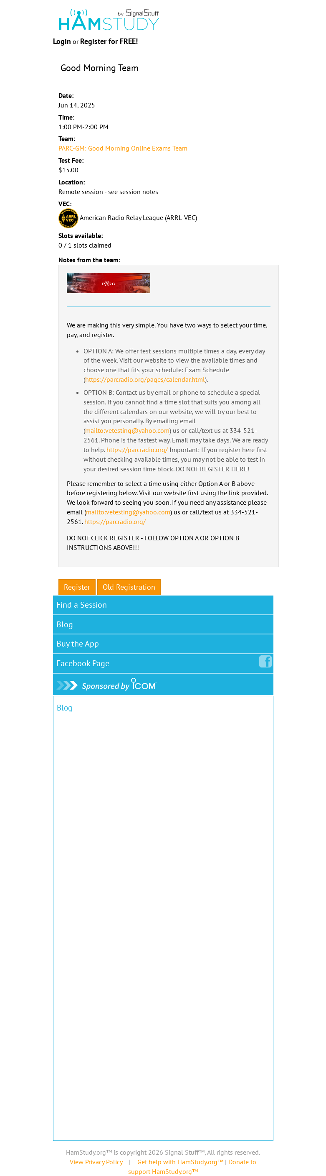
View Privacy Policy (96, 1162)
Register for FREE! (109, 41)
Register (77, 587)
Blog (64, 624)
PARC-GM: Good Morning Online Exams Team (122, 148)
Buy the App (77, 643)
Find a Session (81, 604)
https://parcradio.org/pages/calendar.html (145, 379)
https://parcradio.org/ (137, 449)
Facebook (84, 661)
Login (62, 41)
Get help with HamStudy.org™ (180, 1162)
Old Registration (129, 587)
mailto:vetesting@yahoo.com (127, 430)
